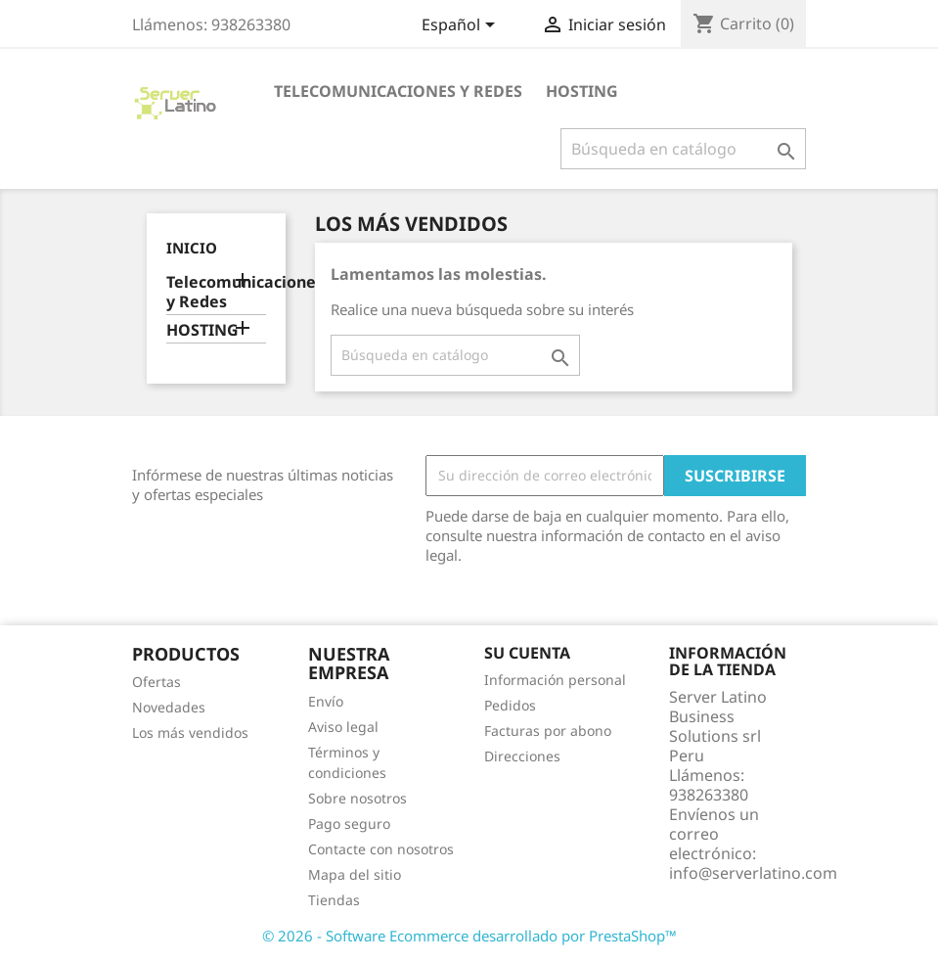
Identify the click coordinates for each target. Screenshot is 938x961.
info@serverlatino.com (753, 873)
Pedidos (510, 705)
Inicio (191, 247)
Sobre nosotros (357, 798)
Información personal (555, 679)
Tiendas (334, 900)
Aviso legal (343, 726)
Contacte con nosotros (381, 849)
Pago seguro (349, 823)
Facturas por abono (547, 730)
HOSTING (582, 91)
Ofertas (156, 681)
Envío (325, 701)
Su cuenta (527, 653)
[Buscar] (683, 148)
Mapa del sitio (354, 874)
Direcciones (522, 756)
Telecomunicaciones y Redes (398, 91)
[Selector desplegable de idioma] (462, 26)
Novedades (168, 707)
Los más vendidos (190, 732)
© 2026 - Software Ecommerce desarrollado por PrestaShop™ (469, 935)
